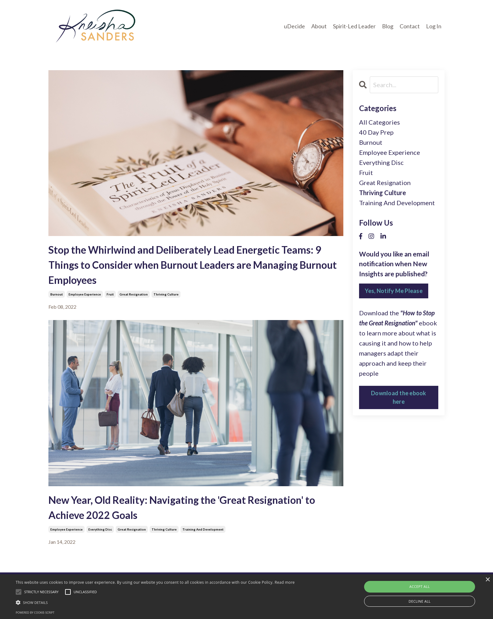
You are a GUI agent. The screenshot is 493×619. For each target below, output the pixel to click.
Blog (387, 26)
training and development (203, 529)
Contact (410, 26)
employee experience (85, 294)
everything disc (100, 529)
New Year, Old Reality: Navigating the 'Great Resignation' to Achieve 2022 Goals (181, 507)
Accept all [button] (419, 586)
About (319, 26)
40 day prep (376, 132)
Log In (433, 26)
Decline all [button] (420, 601)
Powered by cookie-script (35, 613)
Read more (284, 582)
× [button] (487, 579)
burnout (56, 294)
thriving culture (166, 294)
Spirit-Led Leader (354, 26)
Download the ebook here (398, 397)
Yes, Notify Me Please (394, 290)
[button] (155, 602)
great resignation (133, 294)
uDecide (294, 26)
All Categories (379, 122)
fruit (110, 294)
